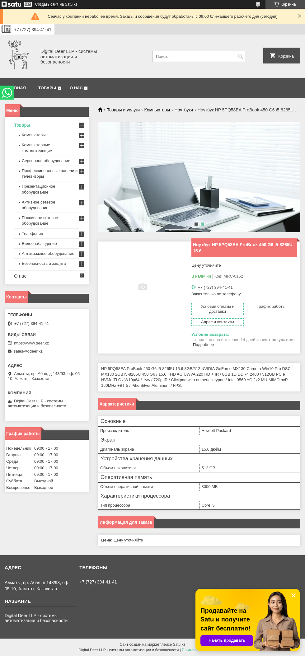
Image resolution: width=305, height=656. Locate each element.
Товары (47, 88)
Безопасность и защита (44, 263)
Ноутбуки (184, 109)
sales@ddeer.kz (28, 351)
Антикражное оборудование (48, 253)
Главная (16, 88)
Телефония (32, 233)
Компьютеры (157, 109)
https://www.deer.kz (31, 343)
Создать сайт (46, 4)
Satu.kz (179, 644)
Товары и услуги (123, 109)
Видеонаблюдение (39, 243)
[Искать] (240, 56)
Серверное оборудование (46, 160)
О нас (76, 88)
